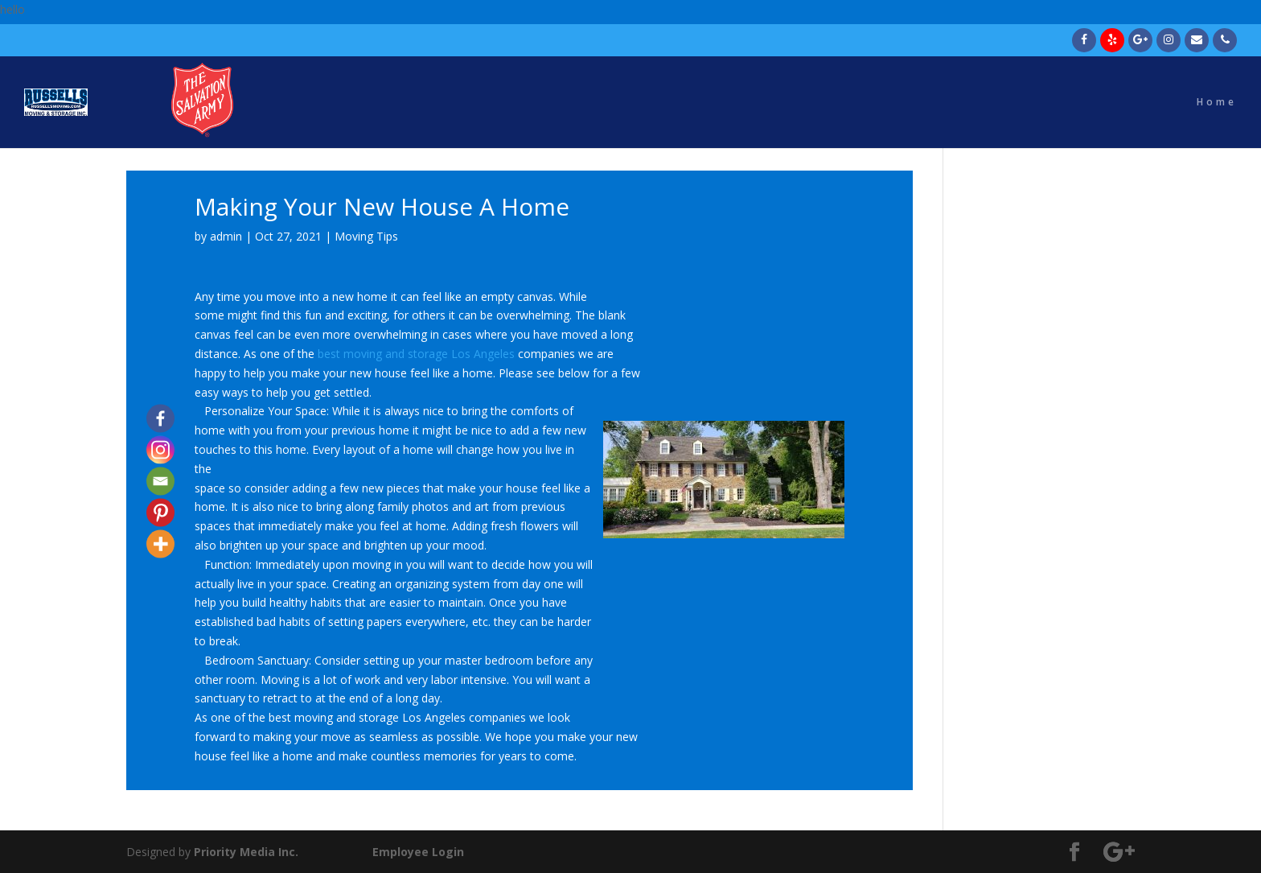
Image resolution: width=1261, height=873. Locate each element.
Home (1217, 103)
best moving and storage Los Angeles (416, 353)
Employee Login (418, 851)
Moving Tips (366, 236)
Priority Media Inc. (244, 851)
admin (226, 236)
